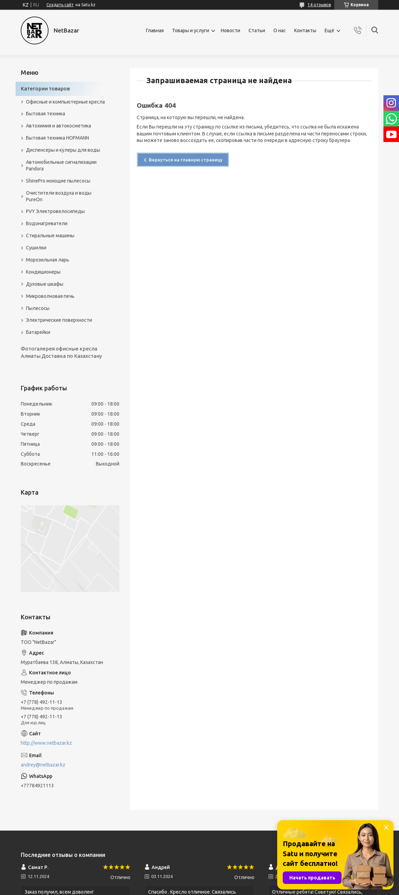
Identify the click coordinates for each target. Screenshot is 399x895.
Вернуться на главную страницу (186, 159)
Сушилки (36, 247)
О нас (279, 30)
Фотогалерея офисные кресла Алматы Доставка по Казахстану (61, 352)
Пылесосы (37, 308)
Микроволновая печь (50, 296)
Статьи (256, 30)
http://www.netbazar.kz (46, 743)
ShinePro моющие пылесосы (58, 181)
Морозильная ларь (47, 260)
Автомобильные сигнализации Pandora (61, 165)
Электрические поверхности (59, 320)
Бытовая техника (45, 113)
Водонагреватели (46, 223)
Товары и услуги (190, 30)
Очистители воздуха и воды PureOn (58, 196)
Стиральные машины (50, 235)
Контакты (305, 30)
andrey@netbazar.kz (43, 765)
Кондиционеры (43, 272)
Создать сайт (60, 4)
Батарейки (38, 332)
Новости (230, 30)
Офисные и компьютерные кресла (65, 102)
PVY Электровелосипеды (55, 211)
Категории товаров (45, 88)
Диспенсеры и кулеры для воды (63, 150)
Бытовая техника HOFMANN (57, 138)
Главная (155, 30)
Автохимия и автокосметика (58, 126)
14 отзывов (319, 4)
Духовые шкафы (44, 284)
